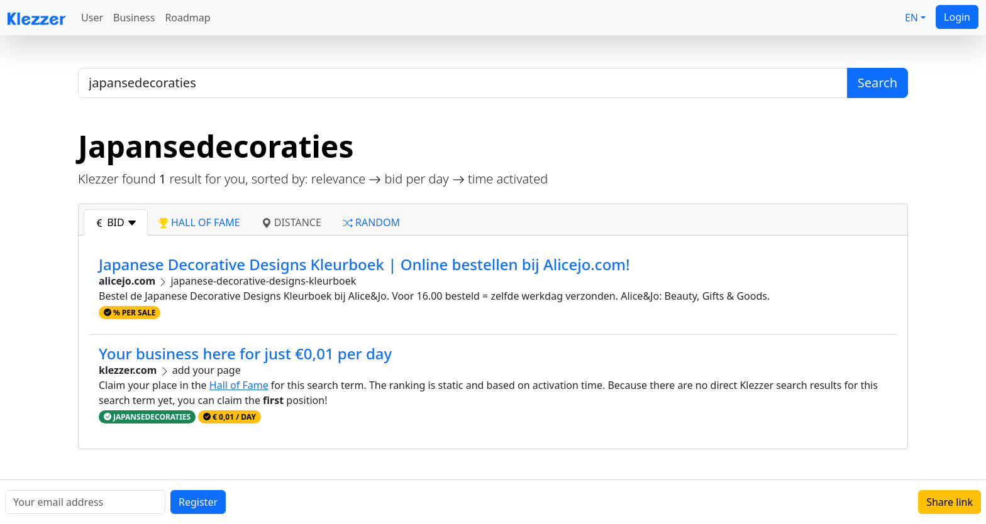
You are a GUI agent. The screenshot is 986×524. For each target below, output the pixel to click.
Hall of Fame (239, 385)
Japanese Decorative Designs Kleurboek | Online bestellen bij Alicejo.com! (364, 264)
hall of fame (199, 222)
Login (957, 17)
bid (115, 222)
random (371, 222)
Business (134, 18)
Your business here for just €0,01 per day (245, 353)
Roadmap (187, 18)
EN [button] (911, 18)
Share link (949, 502)
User (92, 18)
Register (198, 502)
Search (877, 82)
